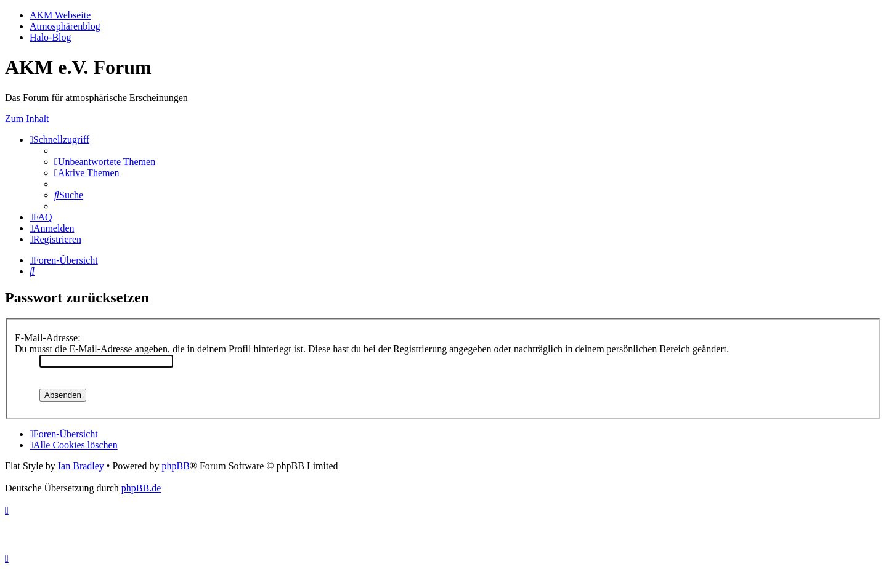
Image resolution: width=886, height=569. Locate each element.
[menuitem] (104, 161)
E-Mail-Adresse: (48, 338)
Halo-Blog (50, 37)
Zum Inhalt (27, 118)
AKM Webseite (60, 15)
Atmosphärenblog (65, 26)
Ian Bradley (81, 466)
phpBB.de (141, 488)
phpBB (175, 466)
